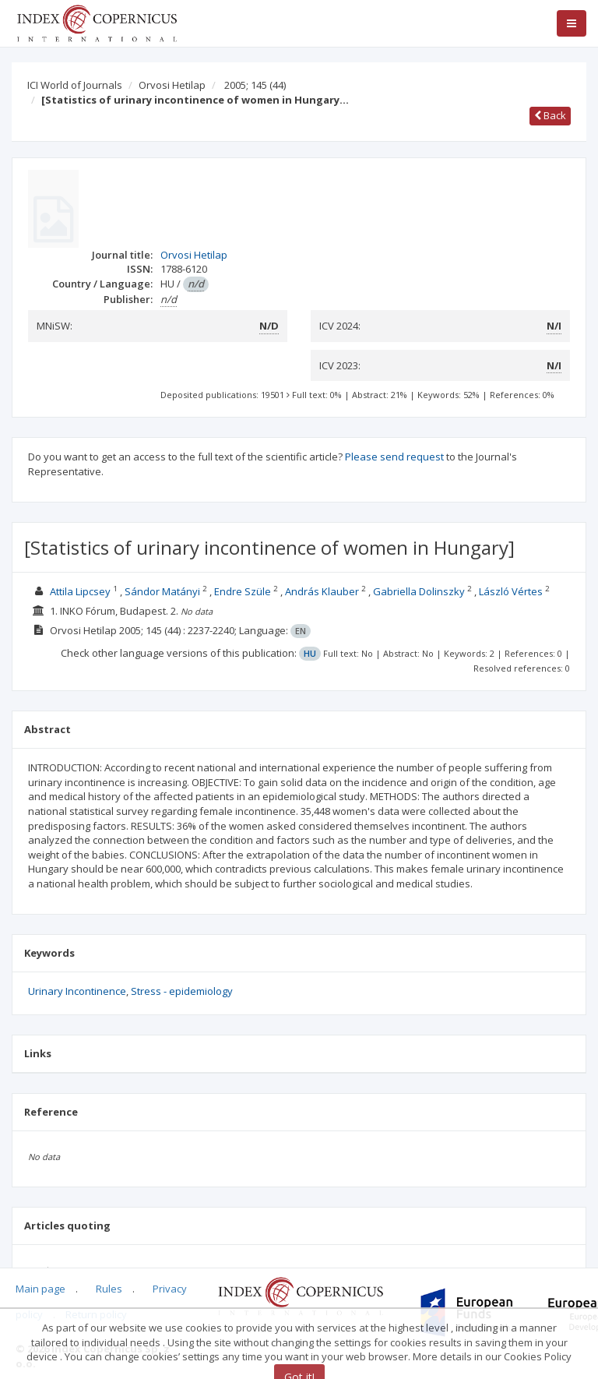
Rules (109, 1289)
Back (550, 115)
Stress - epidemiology (182, 991)
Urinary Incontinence (77, 991)
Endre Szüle (242, 591)
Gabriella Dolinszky (419, 591)
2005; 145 (255, 85)
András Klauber (322, 591)
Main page (40, 1289)
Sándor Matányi (162, 591)
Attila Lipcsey (80, 591)
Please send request (394, 457)
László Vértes (511, 591)
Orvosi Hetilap (172, 85)
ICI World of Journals (74, 85)
